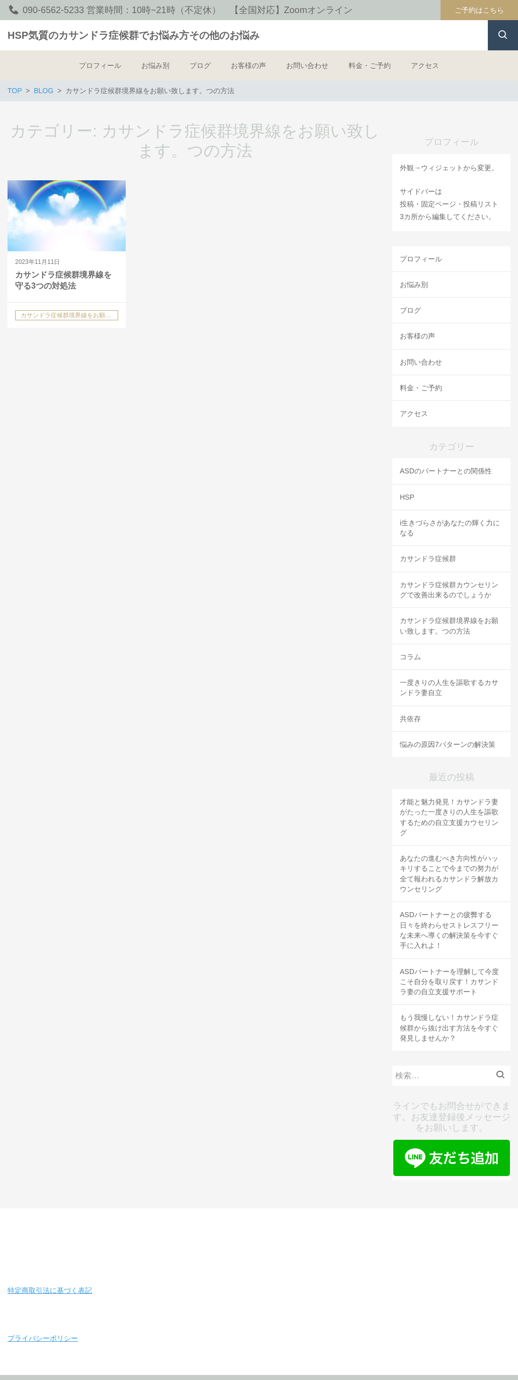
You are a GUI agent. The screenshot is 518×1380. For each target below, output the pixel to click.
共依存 (410, 719)
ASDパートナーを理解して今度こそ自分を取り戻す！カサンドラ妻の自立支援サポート (449, 982)
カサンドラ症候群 (428, 559)
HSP (407, 497)
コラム (410, 657)
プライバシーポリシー (43, 1338)
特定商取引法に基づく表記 (50, 1290)
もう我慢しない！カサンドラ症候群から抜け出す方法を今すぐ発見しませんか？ (449, 1027)
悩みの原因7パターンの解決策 (447, 744)
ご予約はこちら (479, 10)
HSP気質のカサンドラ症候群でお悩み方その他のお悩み (134, 35)
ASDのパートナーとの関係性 (446, 471)
